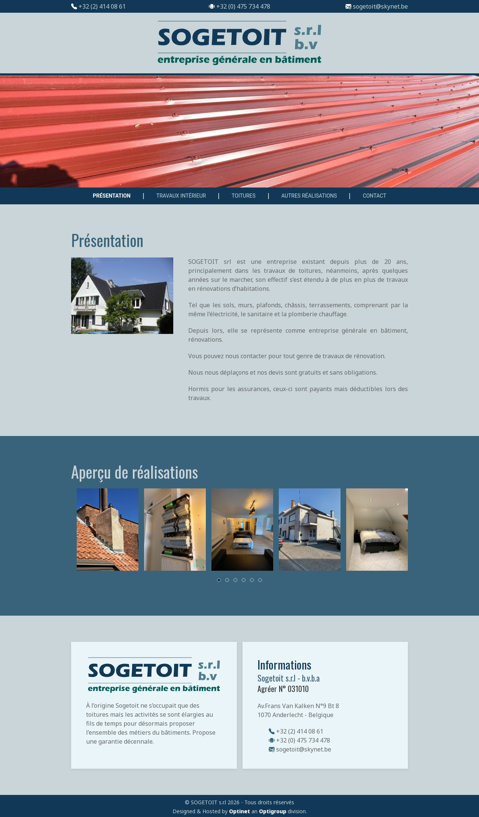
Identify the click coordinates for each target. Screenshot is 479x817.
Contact (374, 196)
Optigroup (272, 811)
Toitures (244, 196)
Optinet (239, 811)
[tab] (219, 580)
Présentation (112, 196)
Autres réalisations (309, 196)
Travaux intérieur (181, 196)
